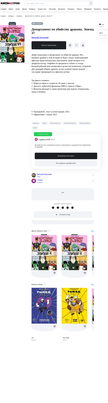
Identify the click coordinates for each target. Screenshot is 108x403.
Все (92, 231)
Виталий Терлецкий (40, 37)
